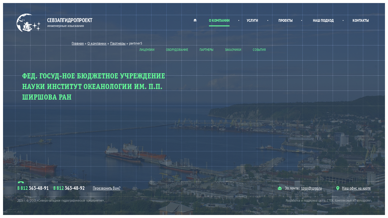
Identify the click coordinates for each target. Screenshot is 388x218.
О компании (219, 20)
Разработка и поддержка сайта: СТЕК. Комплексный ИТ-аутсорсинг (328, 200)
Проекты (286, 20)
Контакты (361, 20)
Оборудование (177, 49)
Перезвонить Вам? (106, 188)
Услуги (252, 20)
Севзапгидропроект (55, 23)
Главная (195, 19)
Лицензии (147, 49)
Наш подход (323, 20)
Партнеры (206, 49)
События (259, 49)
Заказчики (233, 49)
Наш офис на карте (353, 188)
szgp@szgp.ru (311, 188)
